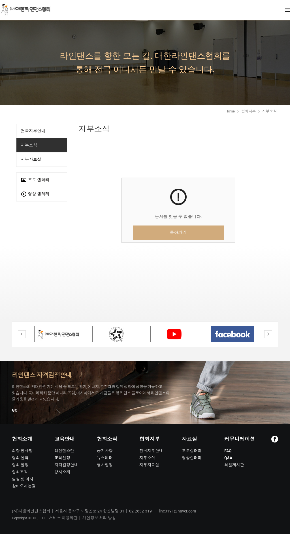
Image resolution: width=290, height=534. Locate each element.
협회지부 (248, 111)
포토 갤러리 (35, 180)
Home (230, 111)
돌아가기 (178, 232)
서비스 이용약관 (63, 518)
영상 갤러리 (35, 194)
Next (268, 334)
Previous (22, 334)
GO (15, 410)
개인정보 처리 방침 (99, 518)
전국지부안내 (33, 131)
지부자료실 (31, 159)
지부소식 (29, 145)
